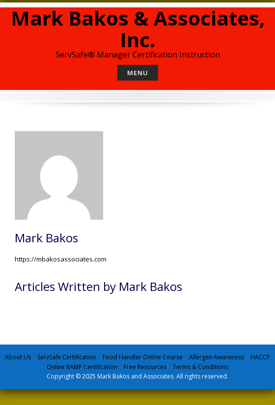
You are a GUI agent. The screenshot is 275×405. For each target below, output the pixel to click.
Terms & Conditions (200, 367)
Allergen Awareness (216, 357)
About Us (18, 357)
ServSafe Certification (66, 357)
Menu (137, 72)
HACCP (260, 357)
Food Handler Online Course (143, 357)
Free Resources (145, 367)
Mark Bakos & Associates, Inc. (138, 28)
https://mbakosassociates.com (61, 259)
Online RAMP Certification (82, 367)
